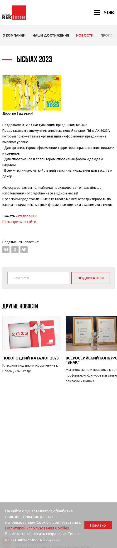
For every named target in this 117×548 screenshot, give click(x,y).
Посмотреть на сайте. (19, 222)
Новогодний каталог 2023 (30, 358)
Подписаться (91, 278)
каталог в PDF (26, 216)
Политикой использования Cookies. (37, 528)
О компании (13, 35)
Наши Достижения (51, 35)
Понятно (98, 525)
